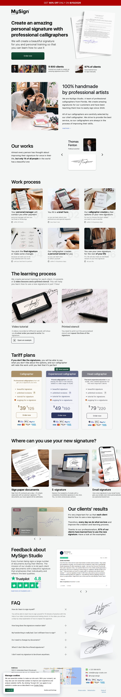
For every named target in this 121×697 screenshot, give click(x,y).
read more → (66, 128)
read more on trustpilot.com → (21, 591)
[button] (85, 306)
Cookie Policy (38, 685)
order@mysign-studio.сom (98, 673)
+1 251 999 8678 (95, 669)
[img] (62, 676)
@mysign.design (94, 676)
